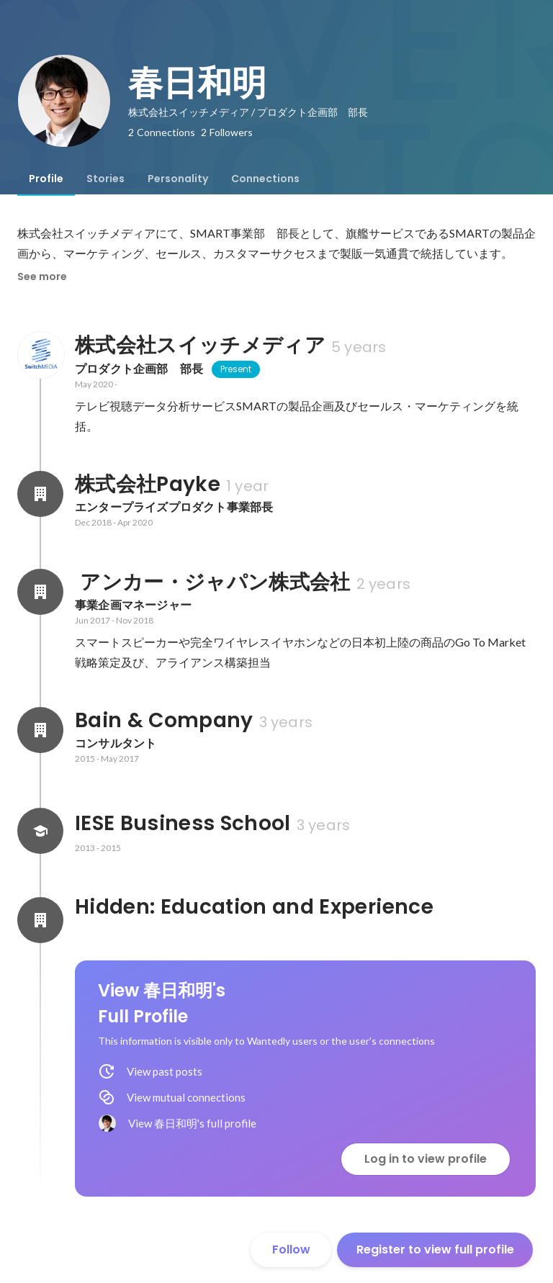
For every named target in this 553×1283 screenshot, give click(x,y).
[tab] (46, 178)
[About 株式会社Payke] (40, 494)
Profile (46, 178)
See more (42, 276)
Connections (265, 178)
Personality (178, 178)
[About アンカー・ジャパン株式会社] (40, 592)
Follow (291, 1249)
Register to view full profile (435, 1249)
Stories (105, 178)
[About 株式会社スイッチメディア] (40, 355)
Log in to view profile (425, 1159)
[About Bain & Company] (40, 730)
